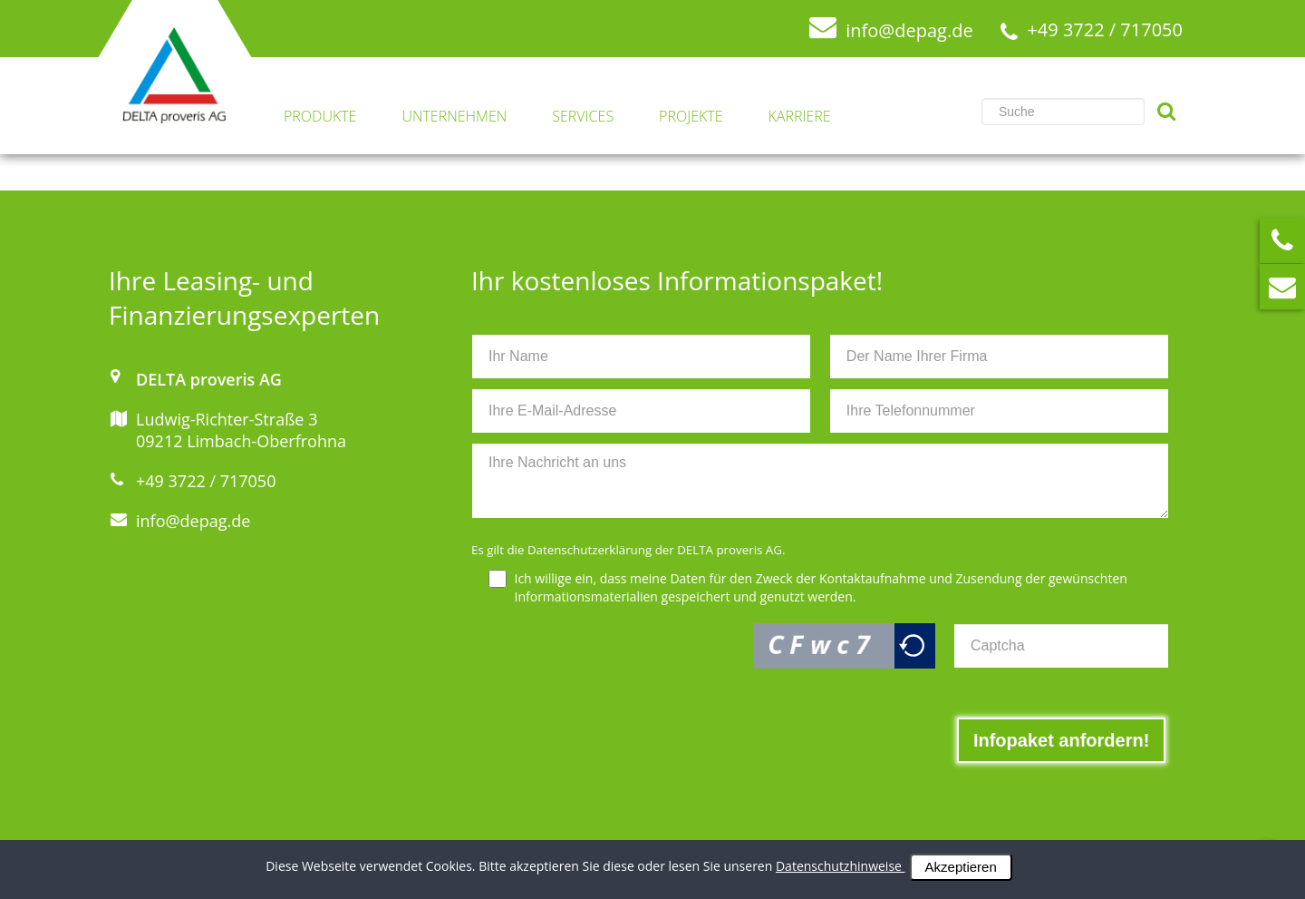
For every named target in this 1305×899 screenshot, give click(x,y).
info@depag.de (193, 521)
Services (583, 116)
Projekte (690, 116)
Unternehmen (454, 116)
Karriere (799, 116)
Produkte (320, 116)
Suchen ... (981, 89)
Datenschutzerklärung (589, 550)
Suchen (1166, 111)
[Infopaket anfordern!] (1061, 740)
